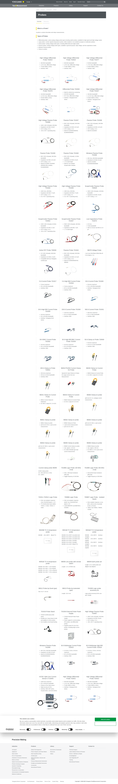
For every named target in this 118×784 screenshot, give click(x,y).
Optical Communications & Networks (20, 761)
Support (85, 5)
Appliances (14, 751)
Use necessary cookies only (105, 775)
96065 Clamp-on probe (71, 443)
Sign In (74, 1)
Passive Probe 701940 (71, 153)
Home (37, 10)
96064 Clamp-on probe (47, 443)
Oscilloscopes (34, 755)
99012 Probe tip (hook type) (48, 588)
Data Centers (15, 753)
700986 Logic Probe (71, 497)
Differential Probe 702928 (71, 89)
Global (70, 1)
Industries (41, 5)
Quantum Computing (16, 766)
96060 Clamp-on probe (94, 395)
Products (56, 5)
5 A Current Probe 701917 (47, 281)
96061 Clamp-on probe (47, 420)
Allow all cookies (105, 770)
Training (71, 759)
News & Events (59, 1)
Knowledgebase (72, 755)
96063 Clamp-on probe (94, 420)
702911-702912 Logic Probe (47, 497)
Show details (78, 781)
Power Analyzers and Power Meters (39, 751)
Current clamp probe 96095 (48, 468)
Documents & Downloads (55, 749)
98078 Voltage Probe (94, 250)
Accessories (49, 10)
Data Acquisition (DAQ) (36, 753)
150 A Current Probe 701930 (71, 309)
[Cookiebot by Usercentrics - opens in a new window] (9, 781)
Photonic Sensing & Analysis (18, 763)
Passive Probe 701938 (94, 120)
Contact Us (100, 5)
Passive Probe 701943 (71, 250)
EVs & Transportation (16, 755)
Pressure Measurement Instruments (39, 761)
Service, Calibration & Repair (75, 753)
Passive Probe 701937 (71, 120)
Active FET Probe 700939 (47, 250)
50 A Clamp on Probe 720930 (94, 339)
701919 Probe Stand (48, 611)
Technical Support (73, 749)
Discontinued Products (74, 761)
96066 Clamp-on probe (94, 443)
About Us (66, 1)
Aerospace (14, 749)
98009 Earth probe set (94, 561)
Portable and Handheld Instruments (39, 763)
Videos (51, 753)
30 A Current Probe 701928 (94, 281)
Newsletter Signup (81, 1)
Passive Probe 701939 (47, 153)
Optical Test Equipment (36, 749)
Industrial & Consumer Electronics (19, 757)
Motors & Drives (15, 759)
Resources (52, 751)
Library (71, 5)
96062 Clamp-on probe (71, 420)
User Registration (73, 757)
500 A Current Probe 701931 (94, 309)
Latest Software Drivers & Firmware (77, 751)
